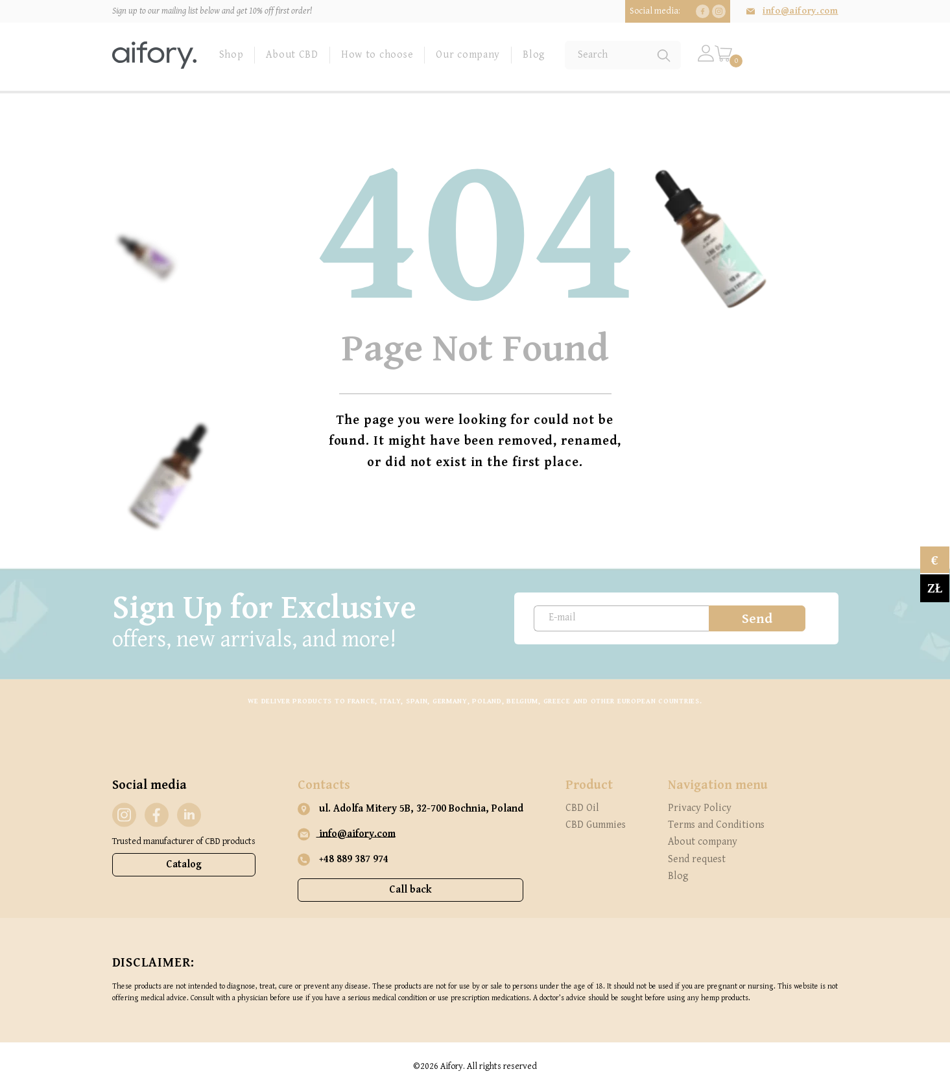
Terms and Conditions (716, 825)
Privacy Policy (699, 808)
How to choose (377, 55)
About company (702, 842)
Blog (534, 55)
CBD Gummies (595, 825)
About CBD (292, 55)
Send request (697, 859)
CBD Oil (582, 808)
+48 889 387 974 (343, 859)
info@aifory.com (800, 11)
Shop (231, 55)
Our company (468, 55)
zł (934, 588)
